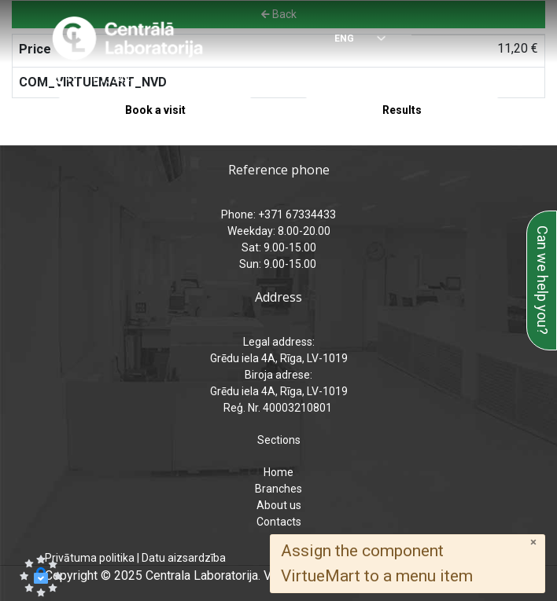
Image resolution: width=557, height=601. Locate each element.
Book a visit (155, 110)
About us (278, 505)
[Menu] (498, 39)
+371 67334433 (104, 79)
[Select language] (350, 39)
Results (402, 110)
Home (278, 472)
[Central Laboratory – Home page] (127, 38)
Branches (278, 488)
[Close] (533, 542)
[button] (41, 576)
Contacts (278, 521)
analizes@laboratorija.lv (372, 79)
